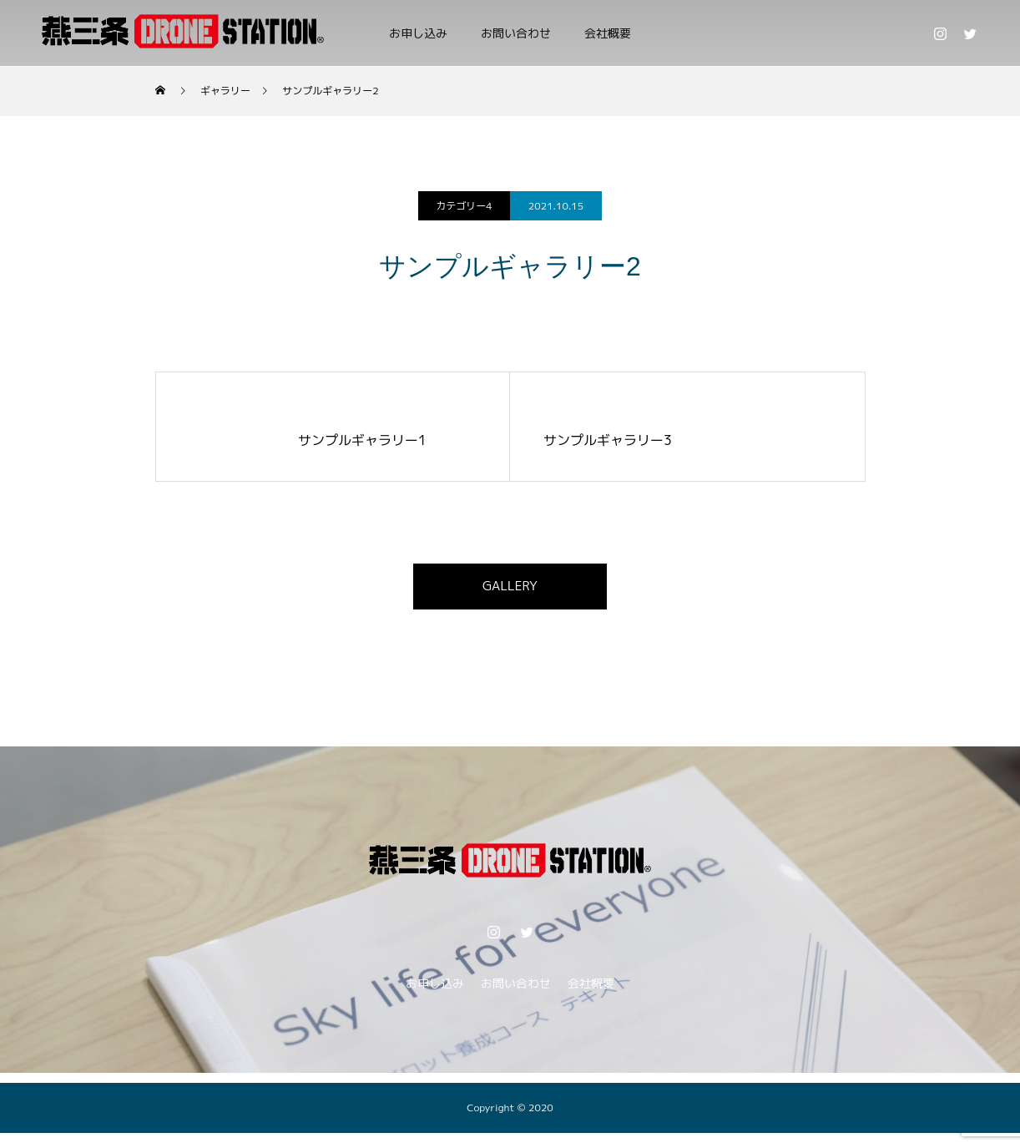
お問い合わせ (516, 33)
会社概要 (607, 33)
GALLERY (510, 588)
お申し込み (418, 33)
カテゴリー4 (464, 206)
